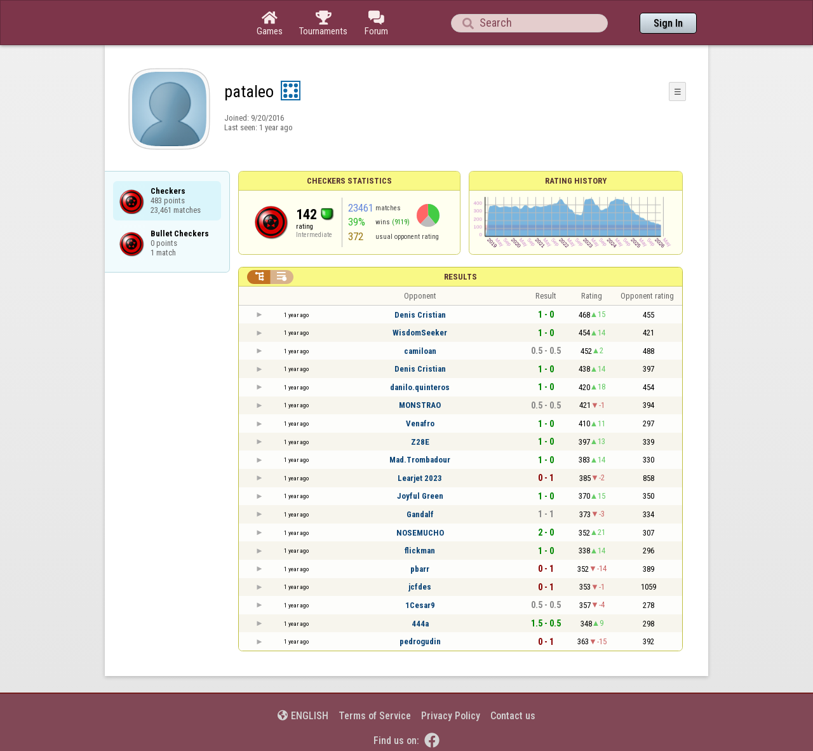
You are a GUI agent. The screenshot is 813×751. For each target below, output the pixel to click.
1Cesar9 (420, 605)
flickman (420, 550)
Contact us (512, 716)
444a (420, 623)
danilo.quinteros (420, 387)
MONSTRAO (420, 405)
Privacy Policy (450, 716)
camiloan (420, 351)
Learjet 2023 (420, 478)
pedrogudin (420, 641)
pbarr (419, 569)
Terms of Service (375, 716)
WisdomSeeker (420, 332)
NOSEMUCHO (420, 533)
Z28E (420, 442)
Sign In (668, 23)
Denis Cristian (420, 315)
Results (460, 276)
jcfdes (419, 587)
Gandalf (420, 514)
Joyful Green (420, 496)
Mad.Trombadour (419, 459)
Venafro (420, 423)
